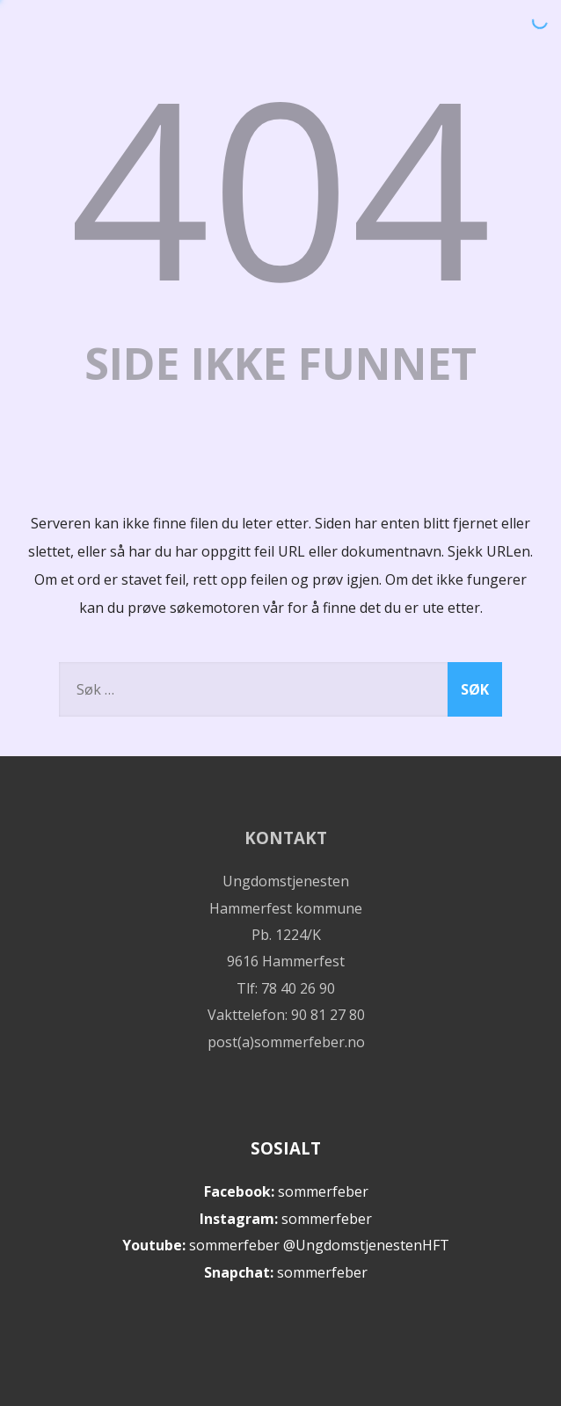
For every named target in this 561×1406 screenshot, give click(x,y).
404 (280, 185)
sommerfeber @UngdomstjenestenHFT (319, 1245)
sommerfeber (323, 1191)
